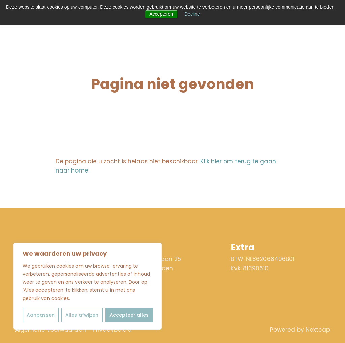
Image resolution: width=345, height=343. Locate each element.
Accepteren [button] (161, 14)
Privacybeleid (112, 329)
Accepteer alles (129, 315)
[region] (87, 286)
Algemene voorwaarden (50, 329)
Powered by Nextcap (300, 329)
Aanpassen (41, 315)
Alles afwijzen (81, 315)
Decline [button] (192, 14)
